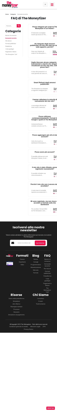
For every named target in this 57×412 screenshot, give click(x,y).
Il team (40, 301)
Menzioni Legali (35, 326)
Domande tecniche (11, 38)
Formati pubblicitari (10, 43)
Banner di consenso (11, 35)
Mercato (36, 270)
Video (22, 264)
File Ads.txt (8, 41)
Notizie (35, 259)
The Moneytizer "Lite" (11, 54)
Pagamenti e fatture (10, 51)
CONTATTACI (50, 408)
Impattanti (22, 262)
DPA (44, 326)
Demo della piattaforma (16, 298)
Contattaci (40, 298)
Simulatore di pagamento (16, 315)
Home (7, 14)
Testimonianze (40, 304)
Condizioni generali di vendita (18, 326)
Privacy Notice (28, 329)
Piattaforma (8, 46)
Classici (22, 259)
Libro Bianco (16, 304)
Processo (16, 309)
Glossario (16, 312)
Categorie (13, 14)
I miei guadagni (9, 49)
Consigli (35, 262)
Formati (35, 273)
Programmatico (36, 264)
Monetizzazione (36, 267)
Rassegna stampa (16, 306)
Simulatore (16, 301)
